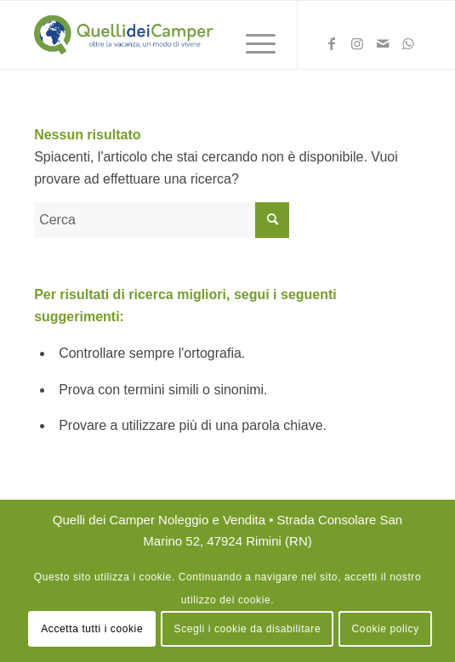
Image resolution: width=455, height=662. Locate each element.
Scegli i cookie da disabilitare (247, 629)
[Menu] (252, 43)
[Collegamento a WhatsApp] (408, 47)
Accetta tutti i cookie (92, 629)
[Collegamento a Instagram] (357, 47)
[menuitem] (252, 43)
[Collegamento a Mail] (382, 47)
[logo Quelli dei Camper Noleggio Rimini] (189, 35)
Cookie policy (385, 629)
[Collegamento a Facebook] (331, 47)
